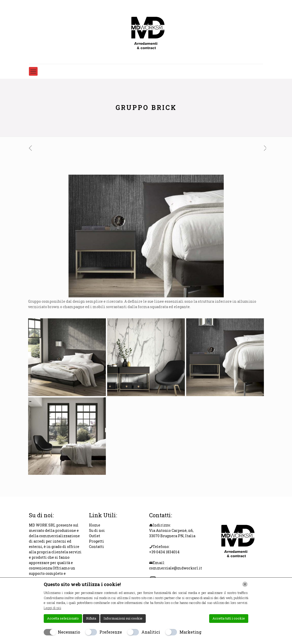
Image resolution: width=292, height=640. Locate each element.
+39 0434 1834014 (164, 551)
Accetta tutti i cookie (228, 618)
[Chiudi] (245, 584)
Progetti (96, 541)
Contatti (96, 546)
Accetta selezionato (63, 618)
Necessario (69, 632)
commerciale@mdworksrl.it (175, 568)
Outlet (94, 535)
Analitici (150, 632)
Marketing (190, 632)
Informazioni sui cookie (123, 618)
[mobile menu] (33, 71)
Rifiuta (91, 618)
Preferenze (110, 632)
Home (94, 525)
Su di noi (97, 530)
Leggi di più (52, 607)
